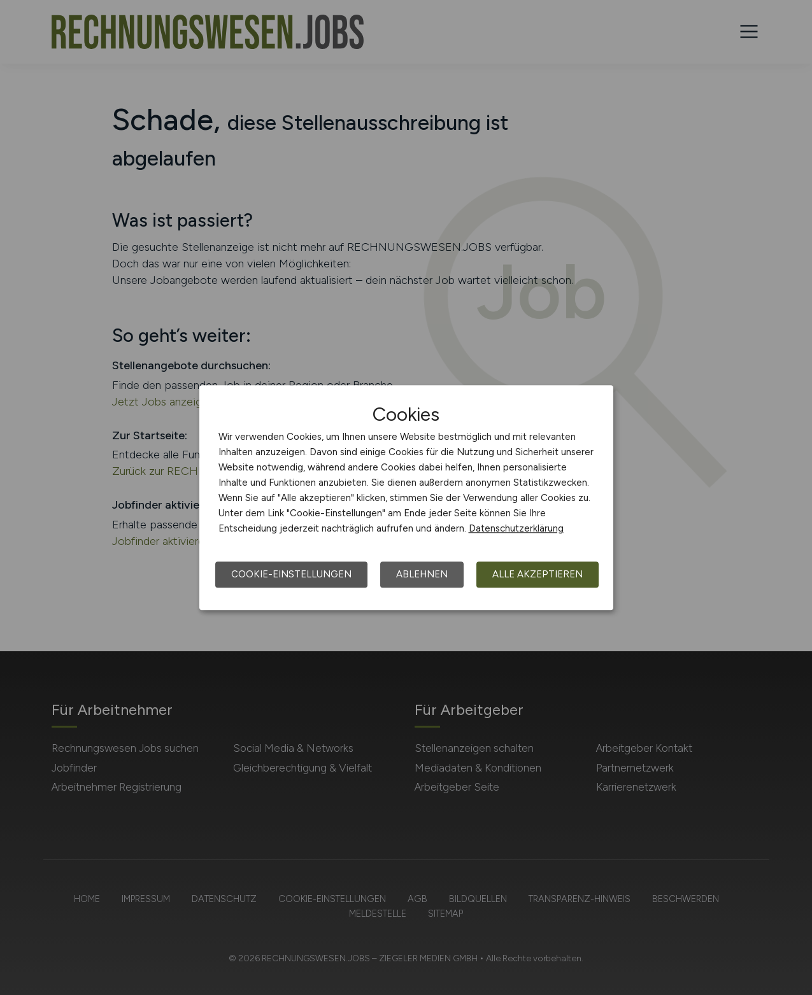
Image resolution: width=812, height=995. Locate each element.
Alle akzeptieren (537, 574)
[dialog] (406, 497)
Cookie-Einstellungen (291, 574)
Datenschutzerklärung (516, 528)
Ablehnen (422, 574)
